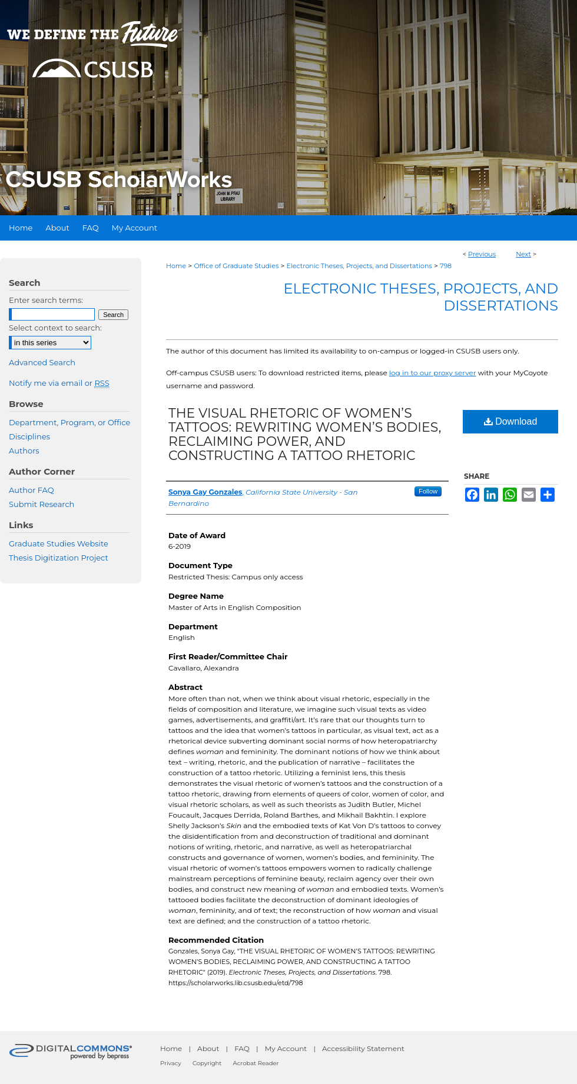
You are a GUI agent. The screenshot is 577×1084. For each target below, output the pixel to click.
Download (511, 421)
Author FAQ (31, 490)
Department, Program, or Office (69, 422)
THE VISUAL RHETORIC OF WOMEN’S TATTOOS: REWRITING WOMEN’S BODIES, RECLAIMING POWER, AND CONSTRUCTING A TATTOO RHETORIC (304, 434)
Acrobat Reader (256, 1063)
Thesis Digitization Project (58, 557)
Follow (428, 491)
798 (446, 266)
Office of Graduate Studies (236, 266)
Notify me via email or (59, 383)
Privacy (170, 1063)
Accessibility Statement (363, 1048)
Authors (24, 450)
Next (523, 254)
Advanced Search (42, 362)
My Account (286, 1048)
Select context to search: (55, 327)
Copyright (207, 1063)
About (208, 1048)
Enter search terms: (46, 300)
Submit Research (41, 504)
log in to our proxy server (432, 372)
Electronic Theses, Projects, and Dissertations (359, 266)
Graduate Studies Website (58, 543)
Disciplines (29, 436)
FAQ (242, 1048)
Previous (482, 254)
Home (176, 266)
